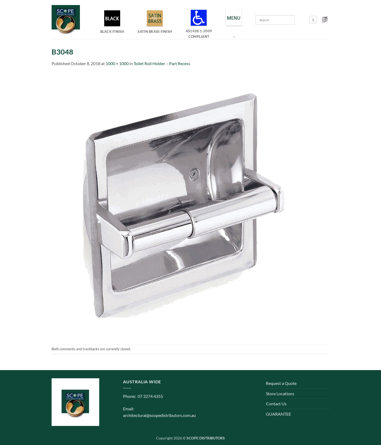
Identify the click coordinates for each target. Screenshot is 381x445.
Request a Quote (281, 383)
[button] (313, 19)
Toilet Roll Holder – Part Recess (162, 63)
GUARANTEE (278, 413)
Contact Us (276, 403)
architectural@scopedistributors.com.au (159, 415)
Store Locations (280, 393)
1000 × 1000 (117, 63)
